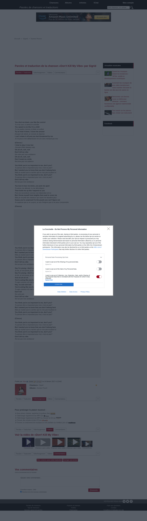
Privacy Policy (85, 292)
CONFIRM (59, 284)
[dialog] (73, 260)
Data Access (73, 292)
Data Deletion (62, 292)
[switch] (99, 261)
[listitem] (73, 257)
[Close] (109, 229)
